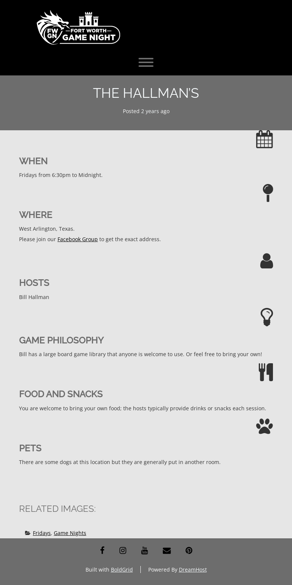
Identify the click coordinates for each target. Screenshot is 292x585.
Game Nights (70, 532)
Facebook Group (78, 239)
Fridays (42, 532)
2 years (150, 111)
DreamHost (193, 569)
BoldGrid (122, 569)
